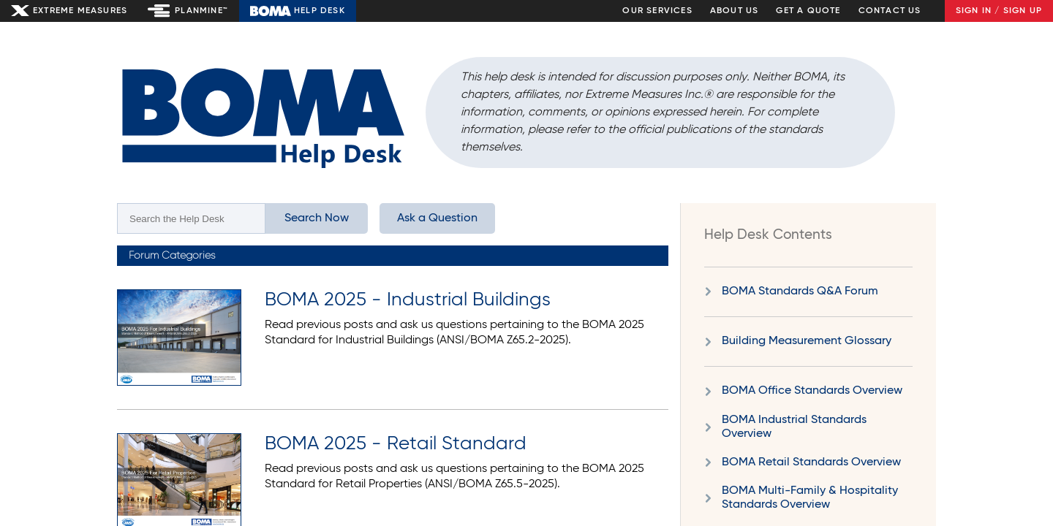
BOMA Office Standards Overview (812, 391)
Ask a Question (437, 218)
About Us (734, 11)
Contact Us (889, 11)
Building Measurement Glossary (806, 341)
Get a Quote (808, 11)
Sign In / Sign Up (999, 11)
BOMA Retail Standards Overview (811, 462)
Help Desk (319, 11)
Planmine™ (201, 11)
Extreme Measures (80, 11)
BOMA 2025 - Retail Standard (395, 444)
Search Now (316, 218)
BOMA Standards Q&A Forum (800, 291)
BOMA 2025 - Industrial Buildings (408, 300)
